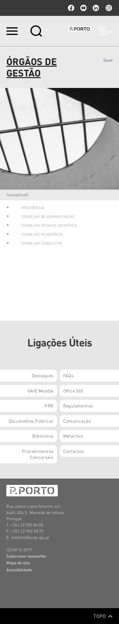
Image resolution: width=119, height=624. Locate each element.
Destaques (43, 375)
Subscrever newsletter (26, 556)
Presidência (32, 207)
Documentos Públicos (31, 421)
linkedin (96, 8)
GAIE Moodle (41, 390)
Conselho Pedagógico (42, 234)
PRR (48, 405)
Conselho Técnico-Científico (49, 225)
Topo (103, 616)
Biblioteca (42, 436)
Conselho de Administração (48, 216)
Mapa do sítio (18, 562)
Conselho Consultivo (41, 243)
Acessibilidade (19, 569)
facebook (71, 8)
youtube (83, 8)
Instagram (108, 8)
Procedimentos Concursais (37, 454)
